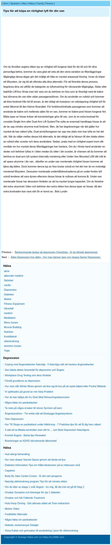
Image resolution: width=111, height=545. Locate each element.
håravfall (8, 308)
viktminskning (11, 341)
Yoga (6, 350)
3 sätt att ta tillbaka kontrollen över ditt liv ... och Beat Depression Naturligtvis (47, 430)
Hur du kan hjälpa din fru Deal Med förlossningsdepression (37, 397)
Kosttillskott (10, 336)
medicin (8, 313)
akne (6, 271)
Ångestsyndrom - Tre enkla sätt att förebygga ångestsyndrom (38, 413)
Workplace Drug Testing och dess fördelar (28, 375)
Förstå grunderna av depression (22, 380)
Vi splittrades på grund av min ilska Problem (29, 391)
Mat (24, 3)
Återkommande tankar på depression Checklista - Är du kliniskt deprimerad (56, 252)
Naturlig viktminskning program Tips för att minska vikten (36, 481)
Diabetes (9, 294)
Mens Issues (11, 322)
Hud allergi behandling (17, 454)
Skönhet (8, 280)
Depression (10, 289)
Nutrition (8, 332)
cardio (7, 285)
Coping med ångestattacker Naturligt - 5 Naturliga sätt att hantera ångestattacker (49, 364)
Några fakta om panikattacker (21, 402)
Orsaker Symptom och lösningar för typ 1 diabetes (32, 492)
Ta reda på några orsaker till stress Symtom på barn (33, 408)
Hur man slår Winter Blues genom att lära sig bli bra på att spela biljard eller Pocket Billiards (55, 386)
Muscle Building (12, 327)
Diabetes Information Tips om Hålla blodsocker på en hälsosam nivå (42, 465)
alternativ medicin (13, 275)
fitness (49, 3)
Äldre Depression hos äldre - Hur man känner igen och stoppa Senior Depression (56, 257)
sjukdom (15, 3)
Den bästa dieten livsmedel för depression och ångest (34, 370)
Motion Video (12, 508)
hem (5, 3)
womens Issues (12, 346)
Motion (7, 299)
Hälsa (31, 3)
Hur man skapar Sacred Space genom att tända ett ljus (35, 459)
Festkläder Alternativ (16, 514)
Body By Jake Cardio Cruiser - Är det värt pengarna (33, 476)
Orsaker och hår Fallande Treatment (25, 498)
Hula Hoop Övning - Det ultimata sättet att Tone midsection (37, 503)
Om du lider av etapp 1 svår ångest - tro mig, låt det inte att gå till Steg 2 (44, 487)
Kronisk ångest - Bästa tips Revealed (25, 435)
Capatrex (10, 470)
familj (40, 3)
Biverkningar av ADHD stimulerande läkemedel (31, 440)
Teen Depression (14, 419)
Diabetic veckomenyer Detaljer (22, 525)
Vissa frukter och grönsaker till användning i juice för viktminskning (41, 530)
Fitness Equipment (14, 304)
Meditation (9, 318)
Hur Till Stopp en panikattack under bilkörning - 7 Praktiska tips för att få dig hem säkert (53, 424)
